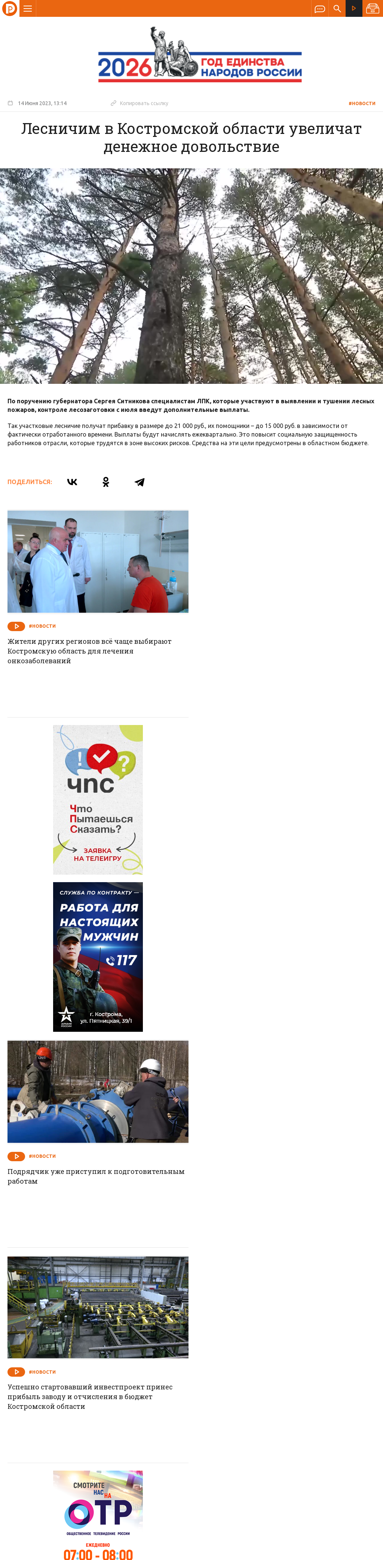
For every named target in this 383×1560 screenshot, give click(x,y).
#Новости (362, 103)
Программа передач (231, 1392)
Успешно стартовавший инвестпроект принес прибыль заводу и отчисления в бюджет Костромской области (90, 1080)
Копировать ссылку (139, 103)
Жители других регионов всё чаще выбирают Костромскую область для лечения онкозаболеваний (89, 650)
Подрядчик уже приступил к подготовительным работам (285, 860)
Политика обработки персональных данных (255, 1525)
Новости (137, 1392)
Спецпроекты (177, 1392)
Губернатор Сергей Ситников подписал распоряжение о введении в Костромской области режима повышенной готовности (272, 1292)
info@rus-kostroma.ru (78, 1441)
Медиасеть (361, 1551)
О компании (100, 1392)
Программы (283, 1392)
